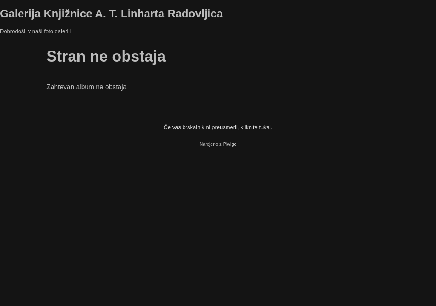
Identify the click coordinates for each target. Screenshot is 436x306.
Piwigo (230, 144)
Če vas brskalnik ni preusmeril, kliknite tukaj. (218, 127)
